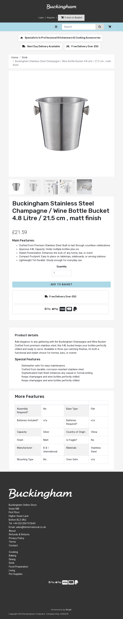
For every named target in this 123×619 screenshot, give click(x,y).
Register (51, 17)
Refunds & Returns (19, 534)
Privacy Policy (16, 538)
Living (12, 570)
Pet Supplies (15, 574)
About (12, 530)
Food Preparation (18, 566)
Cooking (13, 552)
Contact (13, 545)
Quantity (61, 266)
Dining (12, 559)
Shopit (68, 609)
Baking (12, 555)
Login (41, 17)
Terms (12, 541)
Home (14, 57)
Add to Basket (61, 284)
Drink (24, 57)
